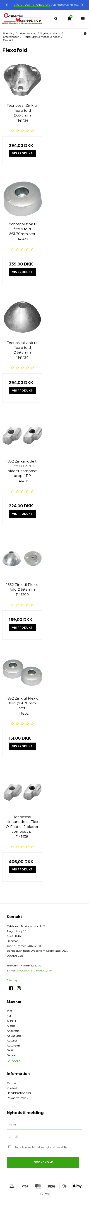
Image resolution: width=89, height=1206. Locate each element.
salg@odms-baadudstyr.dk (34, 970)
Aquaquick (14, 1035)
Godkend (41, 1162)
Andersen (13, 1030)
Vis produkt (22, 153)
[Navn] (44, 1125)
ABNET (11, 1021)
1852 (9, 1011)
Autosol (12, 1040)
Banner (12, 1055)
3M (9, 1016)
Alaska (11, 1025)
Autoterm (13, 1045)
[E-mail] (44, 1137)
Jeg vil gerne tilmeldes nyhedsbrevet (43, 1146)
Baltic (10, 1050)
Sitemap (12, 980)
